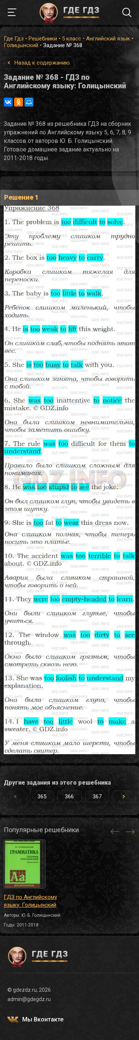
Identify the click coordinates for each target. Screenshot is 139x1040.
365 (41, 796)
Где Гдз (14, 38)
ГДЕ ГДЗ (70, 12)
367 (97, 796)
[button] (124, 796)
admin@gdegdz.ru (29, 999)
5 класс (71, 38)
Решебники (43, 38)
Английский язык (108, 38)
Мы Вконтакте (42, 1019)
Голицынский (21, 45)
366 (69, 796)
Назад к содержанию (42, 62)
